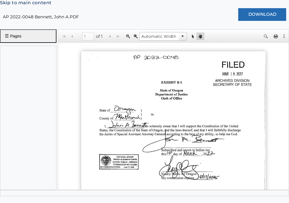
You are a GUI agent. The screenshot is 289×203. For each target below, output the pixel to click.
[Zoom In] (135, 36)
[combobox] (159, 36)
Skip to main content (26, 2)
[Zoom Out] (128, 36)
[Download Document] (262, 14)
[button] (183, 36)
